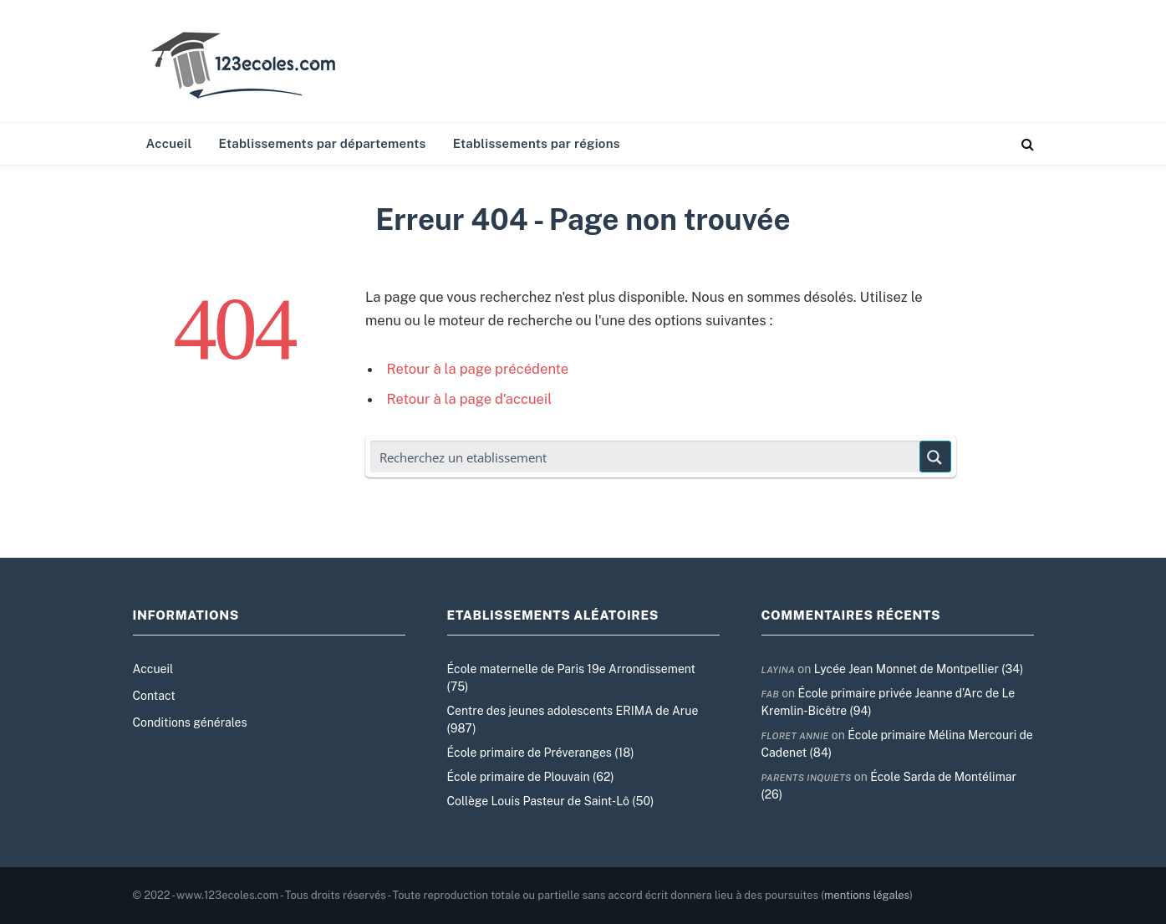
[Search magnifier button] (935, 456)
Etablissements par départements (322, 143)
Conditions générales (190, 722)
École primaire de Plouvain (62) (530, 777)
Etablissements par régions (536, 143)
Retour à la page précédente (478, 368)
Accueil (169, 143)
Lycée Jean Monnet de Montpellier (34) (919, 669)
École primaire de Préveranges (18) (540, 752)
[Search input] (645, 456)
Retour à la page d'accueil (469, 399)
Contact (154, 695)
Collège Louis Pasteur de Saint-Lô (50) (550, 801)
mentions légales (866, 895)
